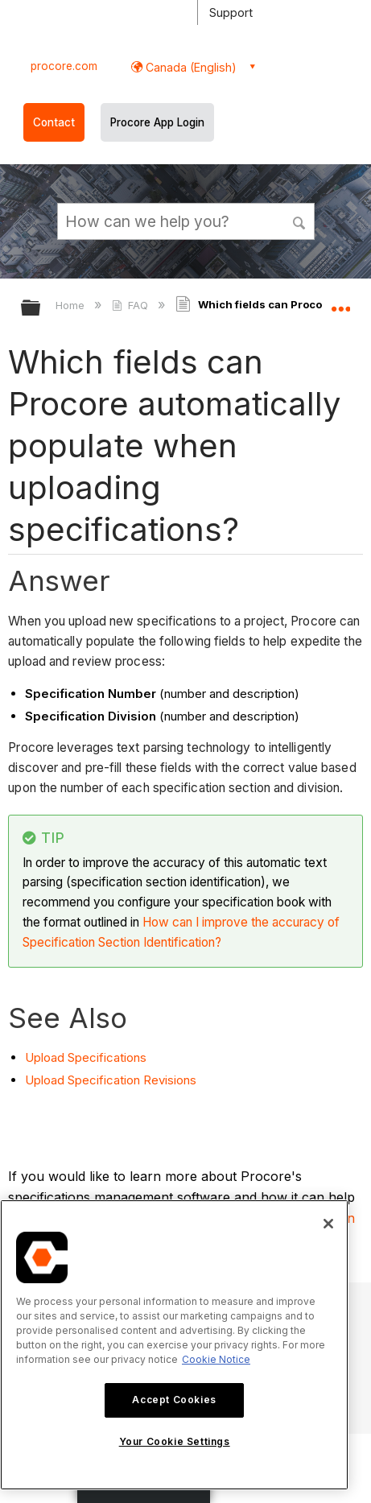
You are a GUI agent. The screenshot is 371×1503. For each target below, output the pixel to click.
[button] (299, 220)
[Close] (328, 1223)
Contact (54, 122)
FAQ (131, 305)
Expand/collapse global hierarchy (41, 308)
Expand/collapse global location (340, 302)
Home (72, 305)
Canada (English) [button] (189, 67)
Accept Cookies (174, 1400)
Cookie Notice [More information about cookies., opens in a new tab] (216, 1359)
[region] (174, 1345)
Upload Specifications (85, 1057)
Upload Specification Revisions (110, 1080)
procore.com (64, 66)
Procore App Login (157, 122)
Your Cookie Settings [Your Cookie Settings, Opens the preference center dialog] (174, 1441)
